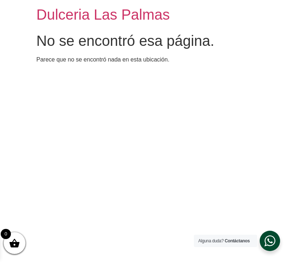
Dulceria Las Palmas (103, 15)
